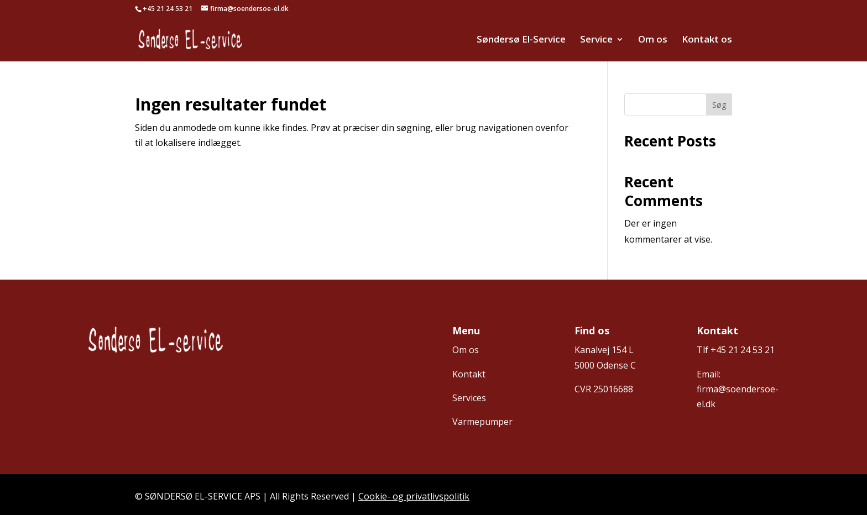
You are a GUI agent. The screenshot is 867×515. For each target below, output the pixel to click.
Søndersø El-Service (521, 40)
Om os (652, 40)
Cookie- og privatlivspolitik (413, 496)
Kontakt (468, 374)
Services (469, 398)
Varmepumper (482, 422)
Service (596, 40)
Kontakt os (707, 40)
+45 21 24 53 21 (743, 350)
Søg (719, 104)
